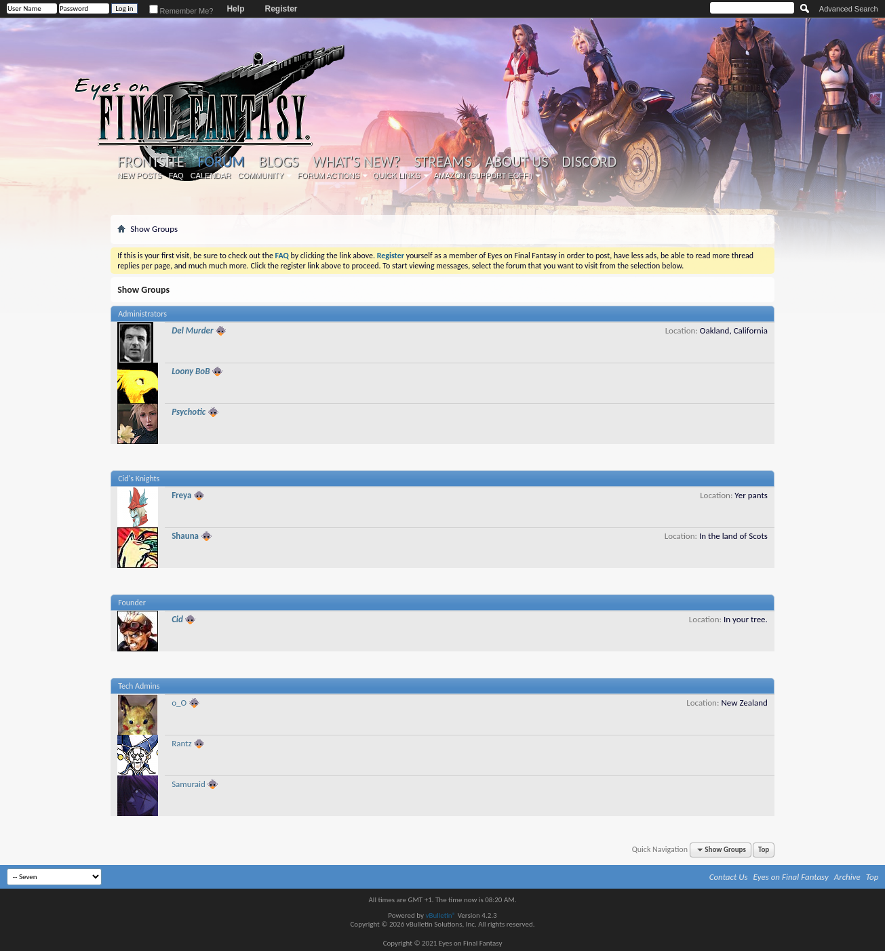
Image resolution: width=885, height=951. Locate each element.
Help (235, 9)
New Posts (139, 175)
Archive (847, 877)
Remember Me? (181, 11)
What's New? (357, 162)
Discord (589, 162)
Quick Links (396, 175)
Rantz (182, 743)
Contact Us (728, 877)
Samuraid (188, 784)
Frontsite (150, 162)
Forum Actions (328, 175)
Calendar (211, 175)
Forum (220, 162)
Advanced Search (848, 9)
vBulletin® (440, 915)
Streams (443, 162)
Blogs (278, 162)
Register (280, 9)
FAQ (176, 175)
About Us (516, 162)
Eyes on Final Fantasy (791, 877)
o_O (179, 702)
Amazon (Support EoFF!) (483, 175)
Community (261, 175)
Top (763, 849)
